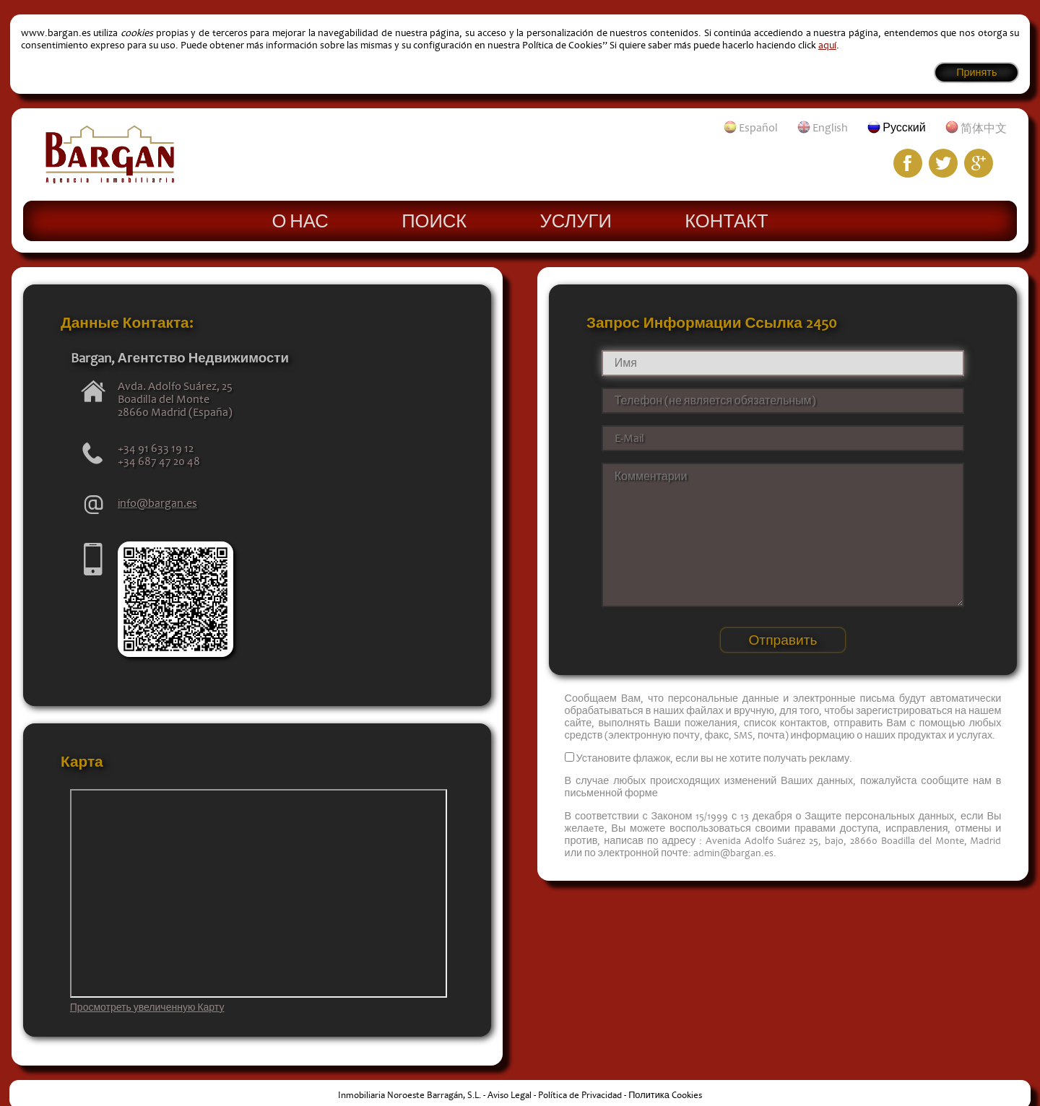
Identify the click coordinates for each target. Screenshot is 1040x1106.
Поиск (434, 220)
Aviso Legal (510, 1095)
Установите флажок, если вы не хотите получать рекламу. (714, 758)
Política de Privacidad (580, 1095)
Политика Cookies (665, 1095)
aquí (827, 45)
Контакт (726, 220)
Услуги (576, 220)
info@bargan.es (157, 503)
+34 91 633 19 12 (156, 448)
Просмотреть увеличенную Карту (147, 1008)
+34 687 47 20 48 (159, 461)
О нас (300, 220)
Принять (976, 72)
